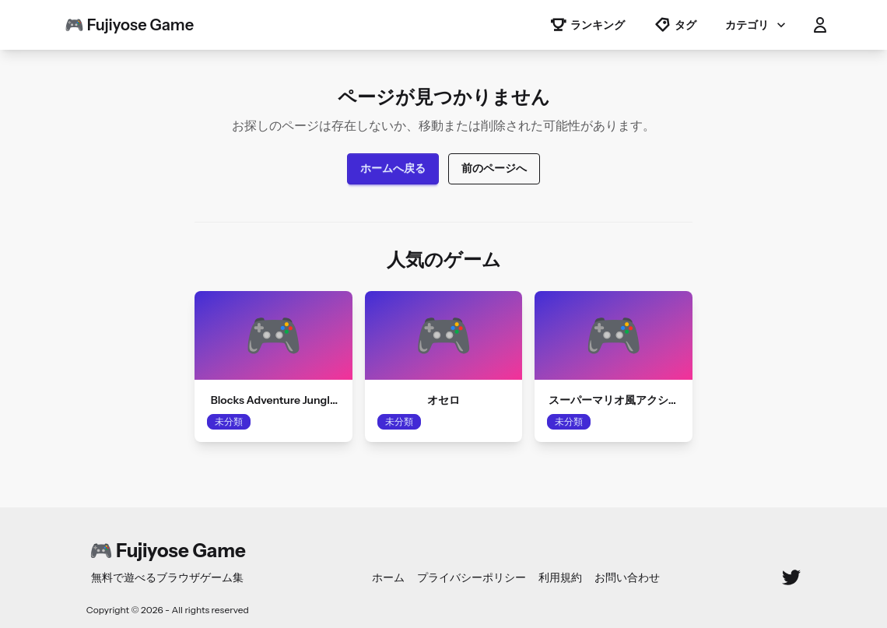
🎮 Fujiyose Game (129, 25)
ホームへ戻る (393, 168)
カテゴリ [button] (757, 25)
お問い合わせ (627, 577)
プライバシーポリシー (471, 577)
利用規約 (560, 577)
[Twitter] (791, 577)
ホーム (388, 577)
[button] (820, 24)
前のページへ (494, 168)
